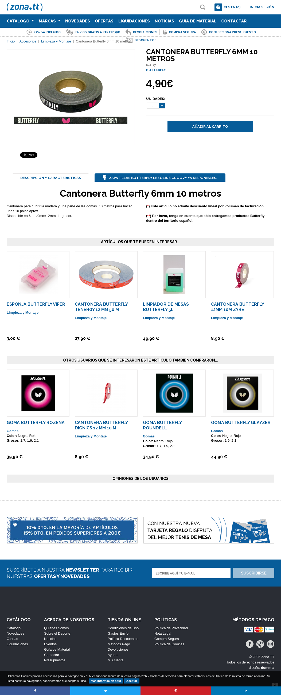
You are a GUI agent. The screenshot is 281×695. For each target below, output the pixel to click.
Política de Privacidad (171, 628)
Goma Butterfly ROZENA (36, 422)
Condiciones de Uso (123, 628)
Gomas (12, 431)
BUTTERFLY (156, 70)
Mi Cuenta (115, 660)
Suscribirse (254, 573)
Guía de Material (197, 21)
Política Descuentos (123, 639)
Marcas (49, 21)
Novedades (77, 21)
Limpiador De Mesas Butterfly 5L (166, 307)
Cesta (232, 7)
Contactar (234, 21)
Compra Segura (166, 639)
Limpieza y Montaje (22, 312)
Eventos (50, 644)
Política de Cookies (169, 644)
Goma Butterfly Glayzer (241, 422)
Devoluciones (118, 649)
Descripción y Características (50, 178)
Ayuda (113, 655)
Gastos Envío (118, 633)
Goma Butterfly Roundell (162, 425)
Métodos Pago (119, 644)
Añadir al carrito (210, 127)
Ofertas (104, 21)
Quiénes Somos (56, 628)
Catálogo (20, 21)
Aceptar (131, 680)
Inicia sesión (262, 7)
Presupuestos (54, 660)
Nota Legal (162, 633)
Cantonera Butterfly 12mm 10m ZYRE (237, 307)
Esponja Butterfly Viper (36, 304)
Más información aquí (106, 680)
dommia (267, 668)
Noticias (164, 21)
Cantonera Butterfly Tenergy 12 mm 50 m (101, 307)
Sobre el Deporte (57, 633)
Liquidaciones (134, 21)
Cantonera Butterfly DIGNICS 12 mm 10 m (101, 425)
